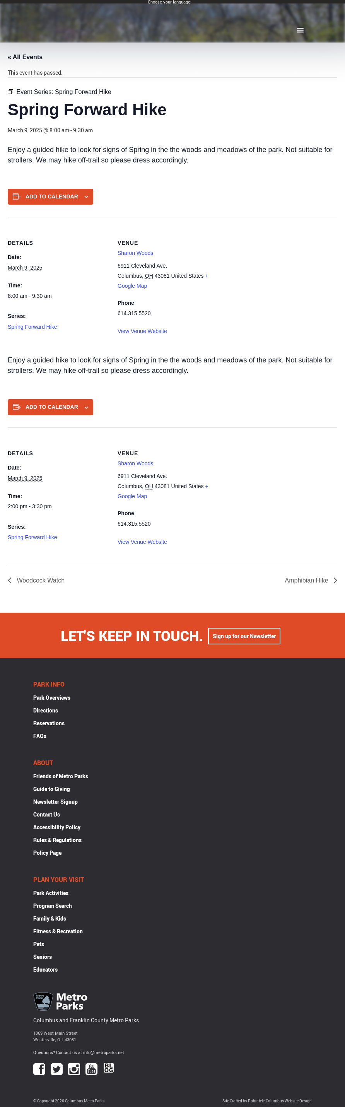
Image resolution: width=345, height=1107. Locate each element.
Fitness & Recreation (58, 931)
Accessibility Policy (56, 827)
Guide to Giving (51, 789)
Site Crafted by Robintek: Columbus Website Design (267, 1101)
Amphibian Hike (307, 580)
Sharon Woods (135, 253)
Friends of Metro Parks (60, 776)
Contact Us (46, 814)
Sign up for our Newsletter (244, 635)
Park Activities (50, 893)
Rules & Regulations (57, 840)
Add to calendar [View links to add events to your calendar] (52, 196)
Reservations (49, 723)
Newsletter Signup (55, 801)
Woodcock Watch (40, 580)
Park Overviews (51, 697)
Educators (45, 969)
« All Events (25, 57)
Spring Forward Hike (32, 327)
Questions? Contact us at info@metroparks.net (78, 1052)
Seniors (42, 956)
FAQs (39, 736)
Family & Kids (49, 918)
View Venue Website (142, 331)
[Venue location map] (268, 270)
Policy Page (47, 852)
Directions (45, 710)
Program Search (52, 905)
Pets (38, 944)
